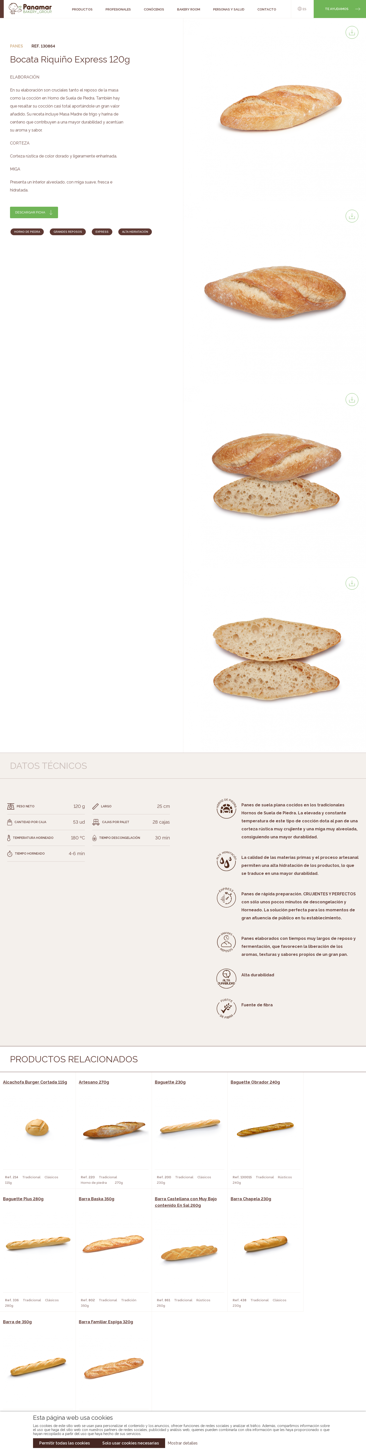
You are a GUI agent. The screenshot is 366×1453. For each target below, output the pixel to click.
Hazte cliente (40, 1393)
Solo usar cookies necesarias (130, 1443)
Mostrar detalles (183, 1443)
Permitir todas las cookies (64, 1443)
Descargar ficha (30, 212)
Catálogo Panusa (179, 1393)
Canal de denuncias (312, 1397)
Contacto (37, 1385)
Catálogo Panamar (180, 1378)
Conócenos (38, 1370)
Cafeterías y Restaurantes (108, 1370)
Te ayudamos (336, 9)
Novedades (172, 1370)
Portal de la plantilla (312, 1382)
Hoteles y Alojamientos (106, 1393)
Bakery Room (39, 1378)
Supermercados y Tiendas (107, 1385)
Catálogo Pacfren (180, 1400)
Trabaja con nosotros (311, 1366)
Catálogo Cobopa (179, 1385)
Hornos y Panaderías (102, 1378)
